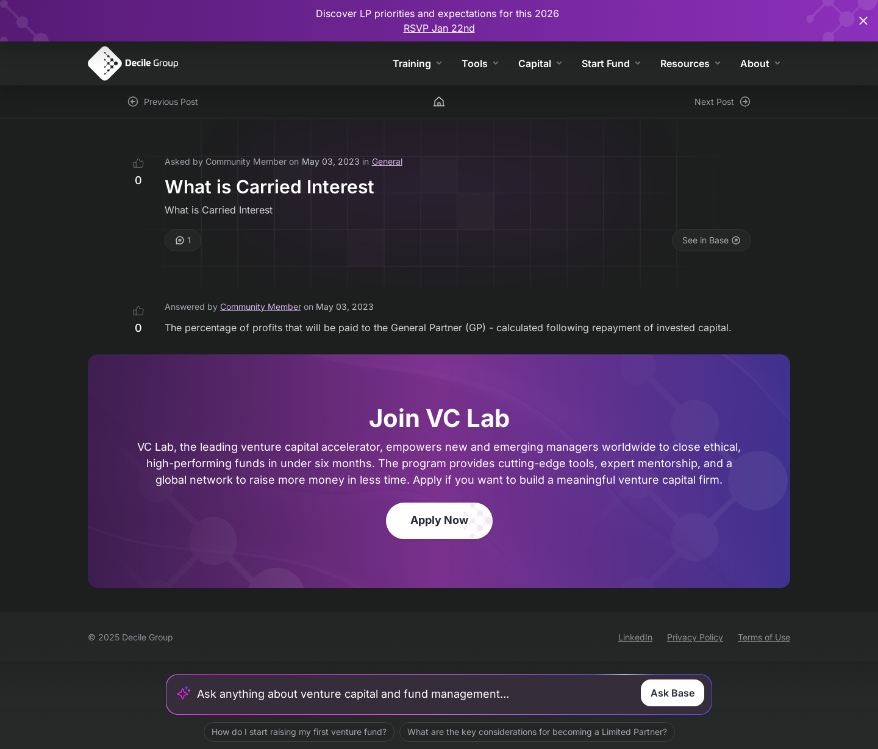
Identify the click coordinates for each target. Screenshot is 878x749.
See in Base (711, 240)
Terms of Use (764, 637)
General (387, 161)
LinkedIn (635, 637)
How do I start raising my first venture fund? (299, 731)
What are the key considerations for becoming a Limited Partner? (537, 731)
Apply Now (439, 520)
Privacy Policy (695, 637)
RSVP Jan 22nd (439, 28)
